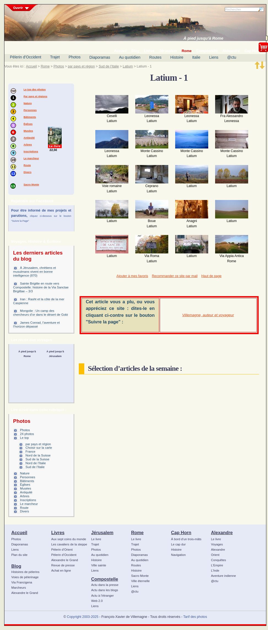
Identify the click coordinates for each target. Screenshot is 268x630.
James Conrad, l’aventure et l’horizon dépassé (36, 324)
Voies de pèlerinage (25, 577)
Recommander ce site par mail (174, 276)
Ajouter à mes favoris (132, 276)
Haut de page (211, 276)
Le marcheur (31, 158)
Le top (24, 437)
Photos (75, 57)
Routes (155, 57)
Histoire (176, 57)
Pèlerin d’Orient (62, 549)
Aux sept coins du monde (68, 539)
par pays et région (81, 66)
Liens (213, 57)
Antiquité (29, 137)
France (31, 451)
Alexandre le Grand (24, 592)
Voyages (217, 544)
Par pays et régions (35, 96)
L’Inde (215, 570)
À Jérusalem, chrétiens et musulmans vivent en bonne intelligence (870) (34, 271)
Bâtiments (30, 117)
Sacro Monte (31, 184)
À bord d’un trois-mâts (186, 539)
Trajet (55, 57)
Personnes (30, 110)
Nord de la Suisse (38, 455)
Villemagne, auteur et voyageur (208, 315)
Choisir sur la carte (39, 447)
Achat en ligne (61, 570)
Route (27, 165)
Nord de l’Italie (36, 463)
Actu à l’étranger (102, 595)
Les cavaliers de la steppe (69, 544)
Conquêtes (218, 560)
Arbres (28, 144)
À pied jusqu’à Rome (203, 38)
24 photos (27, 434)
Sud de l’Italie (109, 66)
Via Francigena (21, 582)
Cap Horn (181, 532)
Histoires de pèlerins (25, 572)
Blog (16, 566)
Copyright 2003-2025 (82, 617)
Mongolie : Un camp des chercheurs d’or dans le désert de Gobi (40, 312)
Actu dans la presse (104, 584)
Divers (28, 172)
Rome (45, 66)
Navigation (178, 554)
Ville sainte (98, 565)
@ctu (231, 57)
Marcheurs (18, 587)
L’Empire (217, 565)
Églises (28, 124)
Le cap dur (178, 544)
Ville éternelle (140, 581)
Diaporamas (100, 57)
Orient (215, 554)
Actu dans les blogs (104, 590)
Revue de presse (63, 565)
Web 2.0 (97, 600)
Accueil (31, 66)
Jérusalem (102, 532)
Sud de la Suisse (38, 459)
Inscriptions (31, 151)
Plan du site (19, 554)
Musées (28, 130)
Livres (57, 532)
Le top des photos (35, 89)
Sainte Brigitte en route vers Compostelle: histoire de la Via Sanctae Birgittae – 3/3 (41, 287)
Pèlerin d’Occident (25, 57)
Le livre (96, 539)
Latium (128, 66)
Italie (196, 57)
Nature (28, 103)
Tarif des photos (195, 617)
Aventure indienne (223, 575)
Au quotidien (129, 57)
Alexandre (222, 532)
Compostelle (104, 579)
